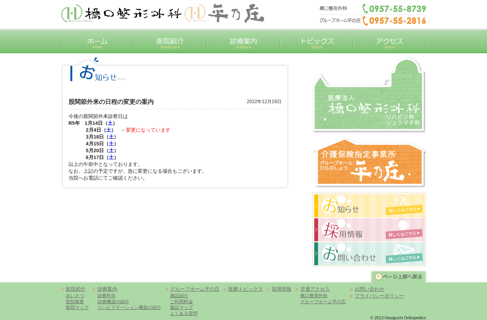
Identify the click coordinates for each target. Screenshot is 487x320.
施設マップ (181, 307)
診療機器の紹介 (113, 301)
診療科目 (106, 295)
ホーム (97, 41)
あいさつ (75, 295)
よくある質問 (183, 313)
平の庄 (224, 13)
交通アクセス (389, 41)
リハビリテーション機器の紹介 (129, 307)
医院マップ (77, 307)
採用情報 (281, 289)
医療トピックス (245, 289)
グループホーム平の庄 (369, 162)
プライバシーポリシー (379, 296)
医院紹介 (170, 41)
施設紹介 (179, 295)
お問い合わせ (369, 289)
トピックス (316, 41)
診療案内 (243, 41)
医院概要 (75, 301)
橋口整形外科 (369, 95)
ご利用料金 (181, 301)
